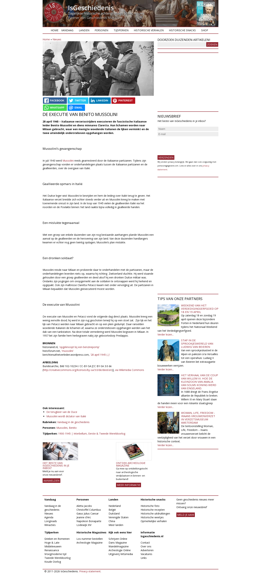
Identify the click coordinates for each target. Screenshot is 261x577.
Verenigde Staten (119, 517)
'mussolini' (67, 351)
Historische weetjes (152, 517)
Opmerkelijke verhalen (154, 521)
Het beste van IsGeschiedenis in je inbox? (56, 465)
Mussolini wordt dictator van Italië (66, 416)
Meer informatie (128, 485)
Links (144, 558)
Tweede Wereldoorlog (57, 558)
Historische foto (150, 506)
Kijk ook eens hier (120, 532)
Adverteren (147, 550)
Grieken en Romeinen (57, 538)
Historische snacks (182, 30)
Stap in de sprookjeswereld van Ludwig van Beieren (197, 343)
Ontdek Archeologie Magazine (130, 464)
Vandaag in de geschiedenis (73, 422)
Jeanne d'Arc (83, 517)
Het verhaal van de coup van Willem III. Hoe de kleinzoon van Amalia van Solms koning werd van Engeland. (199, 381)
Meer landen (116, 525)
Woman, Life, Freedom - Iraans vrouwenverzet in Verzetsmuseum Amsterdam (198, 417)
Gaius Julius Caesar (87, 513)
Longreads (50, 521)
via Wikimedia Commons (129, 370)
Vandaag (67, 30)
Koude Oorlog (52, 561)
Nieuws (57, 39)
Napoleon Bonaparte (88, 521)
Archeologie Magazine (89, 542)
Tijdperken (121, 30)
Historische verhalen (149, 30)
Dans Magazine (118, 542)
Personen (101, 30)
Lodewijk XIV (83, 525)
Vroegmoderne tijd (55, 554)
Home (54, 30)
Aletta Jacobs (84, 506)
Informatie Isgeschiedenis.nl (152, 534)
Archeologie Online (120, 550)
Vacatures (146, 554)
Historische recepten (153, 509)
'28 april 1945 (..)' (100, 354)
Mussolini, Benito (66, 427)
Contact (145, 542)
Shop (204, 30)
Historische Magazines (91, 532)
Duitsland (114, 513)
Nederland (115, 506)
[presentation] (185, 144)
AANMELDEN (51, 480)
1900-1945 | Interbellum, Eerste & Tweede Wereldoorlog (91, 433)
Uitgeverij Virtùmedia (121, 554)
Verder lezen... (166, 334)
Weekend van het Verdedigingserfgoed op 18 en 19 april (199, 308)
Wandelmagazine (119, 546)
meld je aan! (185, 514)
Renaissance (51, 550)
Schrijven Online (118, 538)
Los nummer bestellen (89, 538)
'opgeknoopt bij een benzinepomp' (79, 347)
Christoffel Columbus (88, 509)
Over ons (146, 546)
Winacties (50, 525)
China (112, 521)
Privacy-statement (90, 571)
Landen (84, 30)
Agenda (48, 517)
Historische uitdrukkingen (155, 513)
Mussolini (68, 160)
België (112, 509)
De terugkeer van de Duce (61, 412)
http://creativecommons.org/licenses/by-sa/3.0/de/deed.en (77, 370)
